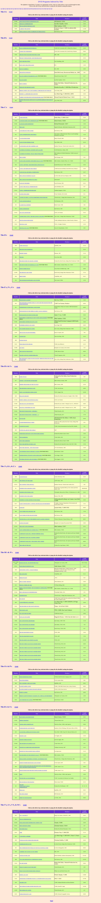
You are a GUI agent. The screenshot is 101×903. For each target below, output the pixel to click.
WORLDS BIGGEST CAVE (25, 894)
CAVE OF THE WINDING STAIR (27, 142)
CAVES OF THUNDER (25, 183)
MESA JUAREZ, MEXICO (25, 581)
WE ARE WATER (23, 863)
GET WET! (22, 347)
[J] (19, 8)
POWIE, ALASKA (23, 692)
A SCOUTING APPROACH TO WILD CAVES (29, 732)
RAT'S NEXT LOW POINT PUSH (27, 717)
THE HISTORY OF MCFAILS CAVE (27, 388)
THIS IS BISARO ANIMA (25, 825)
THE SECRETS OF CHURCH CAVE (27, 743)
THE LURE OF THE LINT (25, 545)
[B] (3, 8)
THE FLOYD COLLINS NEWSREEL (28, 332)
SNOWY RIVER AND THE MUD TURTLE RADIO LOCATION (33, 770)
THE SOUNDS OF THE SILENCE (27, 782)
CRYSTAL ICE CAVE (24, 228)
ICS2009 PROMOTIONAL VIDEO (27, 422)
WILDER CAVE (23, 882)
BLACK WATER (23, 79)
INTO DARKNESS (24, 437)
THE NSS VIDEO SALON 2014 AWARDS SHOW (30, 643)
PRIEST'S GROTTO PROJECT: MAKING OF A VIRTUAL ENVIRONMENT (36, 695)
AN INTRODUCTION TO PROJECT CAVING (30, 451)
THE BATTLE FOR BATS (25, 72)
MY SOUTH (22, 598)
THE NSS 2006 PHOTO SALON (26, 636)
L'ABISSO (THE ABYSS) (25, 28)
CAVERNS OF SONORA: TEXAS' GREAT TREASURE (31, 153)
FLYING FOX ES (23, 340)
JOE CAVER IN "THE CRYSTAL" (27, 484)
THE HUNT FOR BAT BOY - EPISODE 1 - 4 (29, 414)
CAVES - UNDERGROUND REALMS (28, 190)
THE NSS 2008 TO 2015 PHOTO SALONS (29, 640)
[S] (37, 8)
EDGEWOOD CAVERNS (25, 300)
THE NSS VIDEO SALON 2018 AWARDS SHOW (30, 655)
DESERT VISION (23, 253)
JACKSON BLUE (23, 476)
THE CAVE (22, 127)
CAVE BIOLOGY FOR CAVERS (26, 130)
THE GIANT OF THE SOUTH (26, 351)
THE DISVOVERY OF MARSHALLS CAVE (29, 264)
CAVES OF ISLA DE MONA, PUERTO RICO (29, 172)
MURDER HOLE (23, 595)
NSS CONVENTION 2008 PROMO (27, 620)
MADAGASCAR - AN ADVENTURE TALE (29, 562)
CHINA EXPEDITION (24, 208)
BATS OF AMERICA (24, 68)
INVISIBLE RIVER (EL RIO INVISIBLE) (28, 459)
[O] (29, 8)
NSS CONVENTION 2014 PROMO (27, 624)
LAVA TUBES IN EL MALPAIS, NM (27, 511)
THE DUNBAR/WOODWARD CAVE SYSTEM (30, 280)
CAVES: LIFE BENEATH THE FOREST (28, 168)
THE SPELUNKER (24, 793)
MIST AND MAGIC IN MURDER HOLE (28, 592)
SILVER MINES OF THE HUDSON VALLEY (29, 755)
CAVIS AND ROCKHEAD (25, 201)
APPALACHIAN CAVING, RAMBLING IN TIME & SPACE (32, 31)
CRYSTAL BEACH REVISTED (26, 220)
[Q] (33, 8)
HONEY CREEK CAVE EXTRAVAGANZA (29, 399)
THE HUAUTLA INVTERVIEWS (27, 403)
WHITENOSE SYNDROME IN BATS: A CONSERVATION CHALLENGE (35, 878)
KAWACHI (22, 507)
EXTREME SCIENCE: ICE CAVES (27, 325)
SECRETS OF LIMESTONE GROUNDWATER (30, 747)
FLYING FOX (23, 336)
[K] (21, 8)
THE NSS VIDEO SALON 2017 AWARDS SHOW (30, 651)
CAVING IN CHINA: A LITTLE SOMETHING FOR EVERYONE (33, 197)
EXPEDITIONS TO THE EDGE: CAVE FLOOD (30, 307)
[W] (45, 8)
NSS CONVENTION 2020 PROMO (27, 628)
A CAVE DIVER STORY (25, 138)
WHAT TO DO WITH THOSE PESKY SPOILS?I (30, 871)
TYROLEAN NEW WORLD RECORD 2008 (29, 840)
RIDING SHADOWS (24, 720)
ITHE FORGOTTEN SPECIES (26, 344)
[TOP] (10, 12)
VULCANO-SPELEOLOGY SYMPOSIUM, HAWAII (31, 859)
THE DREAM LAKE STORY (26, 272)
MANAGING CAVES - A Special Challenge (29, 569)
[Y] (49, 8)
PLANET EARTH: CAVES (25, 686)
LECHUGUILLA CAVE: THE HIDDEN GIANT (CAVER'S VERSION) (35, 519)
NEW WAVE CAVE (24, 610)
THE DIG (22, 257)
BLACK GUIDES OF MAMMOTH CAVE (28, 76)
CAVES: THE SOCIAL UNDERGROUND (28, 186)
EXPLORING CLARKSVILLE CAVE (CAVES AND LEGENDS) (33, 317)
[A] (1, 8)
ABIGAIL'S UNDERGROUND (26, 23)
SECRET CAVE (23, 735)
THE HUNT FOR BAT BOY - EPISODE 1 (28, 411)
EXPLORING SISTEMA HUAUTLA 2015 (28, 321)
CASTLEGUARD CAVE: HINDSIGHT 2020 (29, 120)
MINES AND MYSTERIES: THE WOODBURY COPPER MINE (33, 587)
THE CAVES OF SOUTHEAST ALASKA (28, 179)
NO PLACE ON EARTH (25, 617)
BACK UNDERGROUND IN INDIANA (28, 48)
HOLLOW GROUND (24, 396)
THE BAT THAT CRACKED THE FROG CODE (30, 54)
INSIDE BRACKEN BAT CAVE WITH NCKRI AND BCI (32, 433)
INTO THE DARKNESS (25, 440)
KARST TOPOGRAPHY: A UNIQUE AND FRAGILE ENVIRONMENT (35, 503)
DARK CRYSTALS (24, 245)
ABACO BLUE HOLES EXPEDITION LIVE (29, 21)
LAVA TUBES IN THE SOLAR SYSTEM (28, 515)
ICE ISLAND (22, 418)
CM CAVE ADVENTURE (25, 212)
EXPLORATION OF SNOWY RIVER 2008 (29, 315)
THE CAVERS (23, 157)
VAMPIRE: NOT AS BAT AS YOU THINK (29, 851)
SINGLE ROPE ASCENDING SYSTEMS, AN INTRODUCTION (33, 758)
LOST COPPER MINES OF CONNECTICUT (29, 529)
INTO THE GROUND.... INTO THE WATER (29, 447)
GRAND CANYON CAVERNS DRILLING (29, 355)
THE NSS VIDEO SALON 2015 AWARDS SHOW (30, 647)
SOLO (21, 774)
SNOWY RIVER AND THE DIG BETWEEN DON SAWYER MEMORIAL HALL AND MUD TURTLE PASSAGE (35, 766)
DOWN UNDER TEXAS (25, 268)
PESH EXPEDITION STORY (26, 676)
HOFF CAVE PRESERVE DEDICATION (28, 392)
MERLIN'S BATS (23, 577)
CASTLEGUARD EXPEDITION (26, 123)
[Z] (51, 8)
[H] (15, 8)
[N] (27, 8)
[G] (13, 8)
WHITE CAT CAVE (24, 874)
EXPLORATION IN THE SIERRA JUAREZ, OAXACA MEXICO (33, 311)
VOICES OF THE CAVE (25, 855)
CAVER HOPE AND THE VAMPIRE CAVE (29, 146)
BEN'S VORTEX (23, 83)
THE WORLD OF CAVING (25, 890)
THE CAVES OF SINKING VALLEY (27, 175)
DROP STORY (23, 276)
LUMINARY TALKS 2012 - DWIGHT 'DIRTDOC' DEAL (32, 533)
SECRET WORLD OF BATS (26, 739)
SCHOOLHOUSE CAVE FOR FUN (27, 728)
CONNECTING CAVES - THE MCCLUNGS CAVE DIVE (32, 216)
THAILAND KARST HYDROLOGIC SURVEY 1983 (31, 822)
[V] (43, 8)
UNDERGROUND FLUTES (25, 844)
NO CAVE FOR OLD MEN (25, 613)
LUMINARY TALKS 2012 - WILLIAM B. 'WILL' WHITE (32, 541)
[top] (51, 901)
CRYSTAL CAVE (23, 224)
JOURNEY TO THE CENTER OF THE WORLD (30, 499)
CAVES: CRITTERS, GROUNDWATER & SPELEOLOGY (32, 164)
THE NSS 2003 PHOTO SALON (26, 632)
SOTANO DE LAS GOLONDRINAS (27, 778)
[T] (39, 8)
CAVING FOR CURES (24, 194)
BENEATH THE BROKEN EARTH (27, 87)
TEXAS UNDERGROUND (25, 819)
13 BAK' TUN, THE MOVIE (26, 51)
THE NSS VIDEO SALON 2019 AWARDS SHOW (30, 659)
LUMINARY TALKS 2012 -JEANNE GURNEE (30, 537)
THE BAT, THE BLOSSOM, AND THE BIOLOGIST (31, 58)
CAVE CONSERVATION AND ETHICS (28, 134)
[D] (7, 8)
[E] (9, 8)
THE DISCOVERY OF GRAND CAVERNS (29, 261)
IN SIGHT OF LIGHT (24, 426)
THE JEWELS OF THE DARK (26, 480)
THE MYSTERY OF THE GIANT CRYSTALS (29, 606)
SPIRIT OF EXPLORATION (26, 797)
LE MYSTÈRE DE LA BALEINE (27, 602)
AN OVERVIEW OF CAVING (26, 699)
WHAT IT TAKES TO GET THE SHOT (28, 867)
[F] (11, 8)
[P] (31, 8)
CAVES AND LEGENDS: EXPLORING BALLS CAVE (31, 161)
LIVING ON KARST (24, 523)
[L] (23, 8)
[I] (17, 8)
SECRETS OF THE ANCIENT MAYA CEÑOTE (30, 751)
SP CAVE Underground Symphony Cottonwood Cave (25, 786)
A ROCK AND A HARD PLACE (26, 724)
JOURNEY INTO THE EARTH (26, 496)
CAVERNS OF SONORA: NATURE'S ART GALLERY (31, 150)
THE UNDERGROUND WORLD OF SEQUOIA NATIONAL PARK (34, 847)
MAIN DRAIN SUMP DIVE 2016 (27, 566)
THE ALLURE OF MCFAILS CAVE (27, 26)
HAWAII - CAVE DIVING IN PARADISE (28, 380)
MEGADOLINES (23, 573)
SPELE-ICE (22, 790)
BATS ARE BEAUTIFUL (25, 61)
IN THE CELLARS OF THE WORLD (28, 430)
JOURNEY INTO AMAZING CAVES (27, 488)
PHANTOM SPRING (24, 680)
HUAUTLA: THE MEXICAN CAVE (27, 407)
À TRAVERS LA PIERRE (25, 836)
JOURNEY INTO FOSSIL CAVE (26, 492)
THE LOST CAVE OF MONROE (27, 526)
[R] (35, 8)
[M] (25, 8)
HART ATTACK (23, 376)
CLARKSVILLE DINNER (25, 204)
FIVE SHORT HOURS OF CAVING (27, 328)
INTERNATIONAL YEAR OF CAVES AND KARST (31, 455)
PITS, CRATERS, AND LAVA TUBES (28, 683)
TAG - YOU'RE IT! (24, 815)
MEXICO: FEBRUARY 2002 (26, 585)
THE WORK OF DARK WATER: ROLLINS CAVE (30, 886)
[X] (47, 8)
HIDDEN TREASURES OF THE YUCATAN (29, 384)
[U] (41, 8)
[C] (5, 8)
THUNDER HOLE (23, 828)
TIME (21, 832)
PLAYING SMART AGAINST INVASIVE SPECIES (31, 689)
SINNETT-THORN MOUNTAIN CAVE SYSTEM (30, 762)
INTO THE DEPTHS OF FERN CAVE (28, 444)
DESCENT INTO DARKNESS (26, 249)
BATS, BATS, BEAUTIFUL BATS (27, 65)
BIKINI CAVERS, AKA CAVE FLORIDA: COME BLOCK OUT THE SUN (35, 90)
